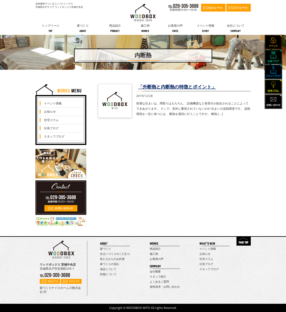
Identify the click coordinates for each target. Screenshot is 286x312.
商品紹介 (155, 249)
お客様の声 (156, 259)
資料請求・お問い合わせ (165, 286)
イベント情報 (53, 103)
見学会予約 (240, 8)
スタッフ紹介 (158, 276)
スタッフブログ (54, 136)
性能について (108, 274)
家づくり (105, 249)
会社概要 (155, 271)
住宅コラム (51, 120)
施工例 (154, 254)
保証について (108, 269)
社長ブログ (51, 128)
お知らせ (50, 111)
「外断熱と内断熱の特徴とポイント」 (177, 87)
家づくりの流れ (109, 264)
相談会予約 (215, 8)
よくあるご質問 (159, 281)
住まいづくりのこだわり (115, 254)
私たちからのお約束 (112, 259)
